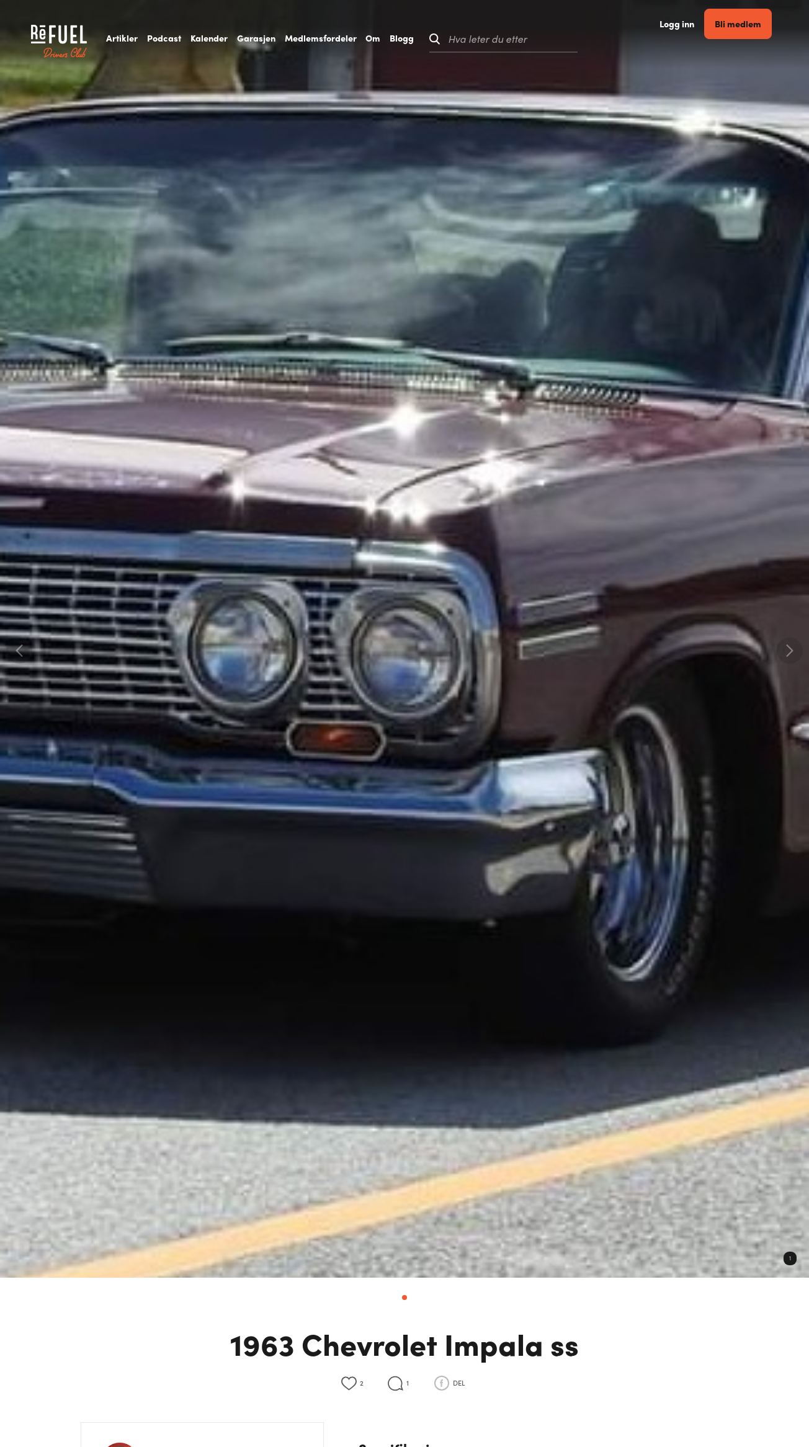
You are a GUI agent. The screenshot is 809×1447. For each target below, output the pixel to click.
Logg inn (695, 39)
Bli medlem (756, 38)
